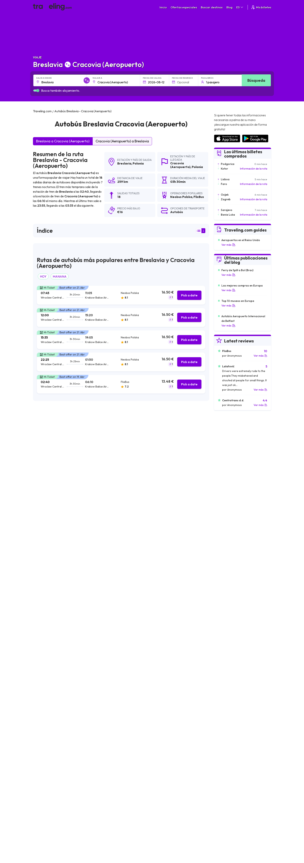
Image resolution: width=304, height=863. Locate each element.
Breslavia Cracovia (46, 678)
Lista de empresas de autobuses (236, 781)
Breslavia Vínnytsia (104, 744)
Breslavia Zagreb (162, 692)
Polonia (138, 163)
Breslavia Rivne (44, 725)
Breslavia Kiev (43, 692)
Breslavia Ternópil (46, 731)
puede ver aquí (72, 544)
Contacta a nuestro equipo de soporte (67, 789)
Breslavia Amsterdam (165, 698)
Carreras (222, 773)
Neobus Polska (46, 478)
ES (240, 7)
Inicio (163, 7)
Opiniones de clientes (230, 777)
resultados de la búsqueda (50, 431)
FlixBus (40, 488)
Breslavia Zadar (102, 711)
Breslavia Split (160, 705)
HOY (43, 276)
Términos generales (172, 773)
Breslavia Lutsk (161, 744)
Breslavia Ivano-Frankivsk (51, 738)
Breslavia (124, 163)
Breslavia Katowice (47, 685)
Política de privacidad (173, 777)
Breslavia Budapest (105, 731)
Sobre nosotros (114, 777)
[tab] (121, 295)
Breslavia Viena (102, 718)
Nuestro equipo (113, 781)
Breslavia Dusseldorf (165, 718)
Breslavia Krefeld (162, 711)
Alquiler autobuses (228, 785)
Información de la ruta (253, 168)
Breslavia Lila (43, 698)
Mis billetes (261, 7)
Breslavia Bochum (46, 711)
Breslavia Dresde (103, 685)
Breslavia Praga (102, 678)
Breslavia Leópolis (104, 692)
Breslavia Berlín (161, 685)
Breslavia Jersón (45, 744)
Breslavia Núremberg (106, 705)
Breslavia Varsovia (163, 678)
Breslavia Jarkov (162, 731)
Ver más (228, 244)
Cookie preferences (172, 781)
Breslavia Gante (44, 718)
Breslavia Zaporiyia (46, 705)
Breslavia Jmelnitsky (105, 738)
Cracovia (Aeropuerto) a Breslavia (122, 141)
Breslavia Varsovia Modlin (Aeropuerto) (118, 698)
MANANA (59, 276)
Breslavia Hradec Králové (168, 725)
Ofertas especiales (184, 7)
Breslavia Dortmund (105, 725)
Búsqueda (256, 80)
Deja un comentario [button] (187, 627)
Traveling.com (96, 819)
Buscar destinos (212, 7)
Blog (229, 7)
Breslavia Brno (160, 738)
